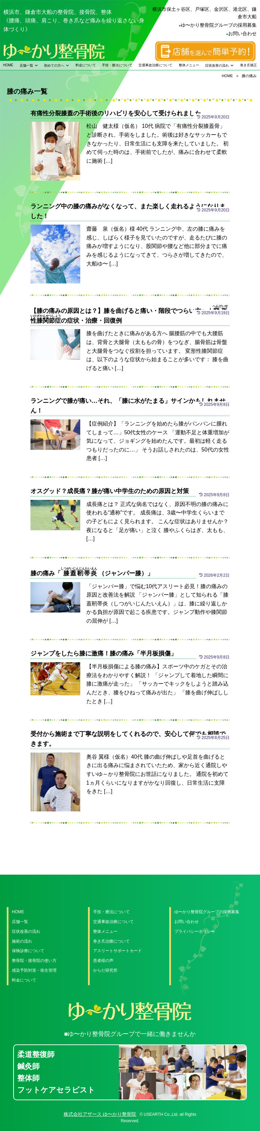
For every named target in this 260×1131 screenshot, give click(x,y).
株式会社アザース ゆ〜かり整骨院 (100, 1114)
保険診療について (28, 950)
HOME (8, 65)
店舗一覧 (26, 65)
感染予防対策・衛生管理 (34, 970)
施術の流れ (22, 941)
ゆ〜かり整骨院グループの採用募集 (219, 25)
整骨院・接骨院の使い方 (34, 960)
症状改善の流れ (217, 65)
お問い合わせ (242, 33)
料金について (85, 65)
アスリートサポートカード (117, 950)
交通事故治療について (155, 65)
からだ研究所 (105, 970)
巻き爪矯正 (248, 65)
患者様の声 (103, 960)
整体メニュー (189, 65)
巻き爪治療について (111, 941)
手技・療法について (117, 65)
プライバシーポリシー (194, 931)
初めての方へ (54, 65)
